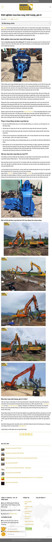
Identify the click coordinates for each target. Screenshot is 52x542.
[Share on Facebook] (20, 434)
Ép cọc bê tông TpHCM (11, 463)
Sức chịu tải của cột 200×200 (13, 472)
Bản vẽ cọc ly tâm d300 (12, 482)
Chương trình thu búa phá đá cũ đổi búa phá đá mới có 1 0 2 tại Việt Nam (24, 477)
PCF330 (10, 173)
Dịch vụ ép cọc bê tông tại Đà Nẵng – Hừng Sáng (18, 467)
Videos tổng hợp (29, 521)
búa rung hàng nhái (28, 111)
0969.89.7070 (13, 513)
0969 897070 (22, 426)
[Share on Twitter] (23, 434)
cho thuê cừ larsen (13, 405)
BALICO (39, 540)
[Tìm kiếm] (50, 7)
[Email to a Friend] (26, 434)
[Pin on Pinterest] (28, 434)
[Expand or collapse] (49, 23)
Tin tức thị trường (29, 524)
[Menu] (2, 7)
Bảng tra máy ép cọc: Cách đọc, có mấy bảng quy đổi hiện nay (21, 458)
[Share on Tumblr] (31, 434)
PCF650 (29, 173)
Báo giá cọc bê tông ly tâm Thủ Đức (15, 453)
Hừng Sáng (15, 19)
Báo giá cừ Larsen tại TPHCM (13, 448)
